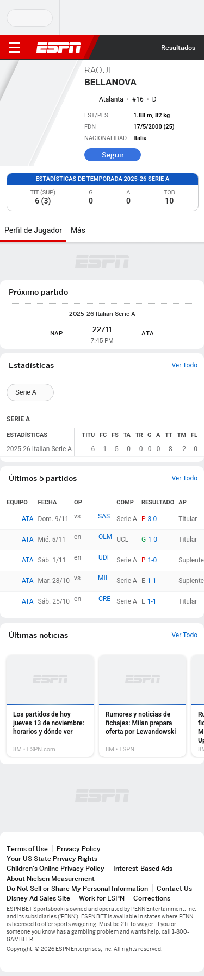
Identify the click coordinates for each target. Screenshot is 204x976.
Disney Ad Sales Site (38, 898)
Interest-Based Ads (142, 868)
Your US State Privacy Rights (52, 858)
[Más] (93, 230)
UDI (103, 557)
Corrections (151, 898)
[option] (50, 706)
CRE (104, 599)
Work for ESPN (102, 898)
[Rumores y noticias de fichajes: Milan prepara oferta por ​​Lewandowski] (142, 706)
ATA (28, 519)
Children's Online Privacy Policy (55, 868)
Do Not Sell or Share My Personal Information (77, 888)
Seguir (113, 155)
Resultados (178, 47)
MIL (103, 578)
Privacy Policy (79, 849)
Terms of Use (27, 849)
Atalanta (111, 99)
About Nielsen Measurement (51, 878)
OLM (105, 537)
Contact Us (174, 888)
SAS (104, 516)
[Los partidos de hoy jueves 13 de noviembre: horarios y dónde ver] (50, 706)
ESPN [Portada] (58, 47)
